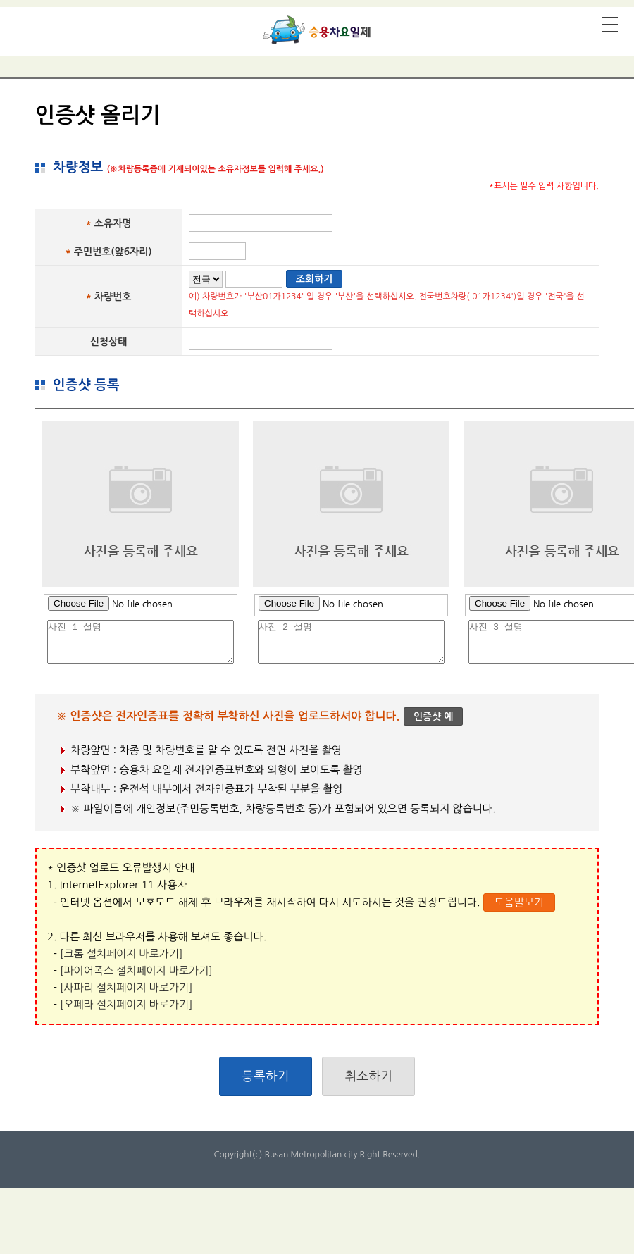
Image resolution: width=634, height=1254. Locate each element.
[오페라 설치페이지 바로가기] (126, 1004)
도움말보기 (519, 902)
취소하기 (368, 1076)
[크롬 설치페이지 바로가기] (121, 953)
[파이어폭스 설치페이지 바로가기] (136, 970)
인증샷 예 (434, 716)
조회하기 (314, 279)
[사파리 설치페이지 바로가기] (126, 987)
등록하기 (266, 1076)
